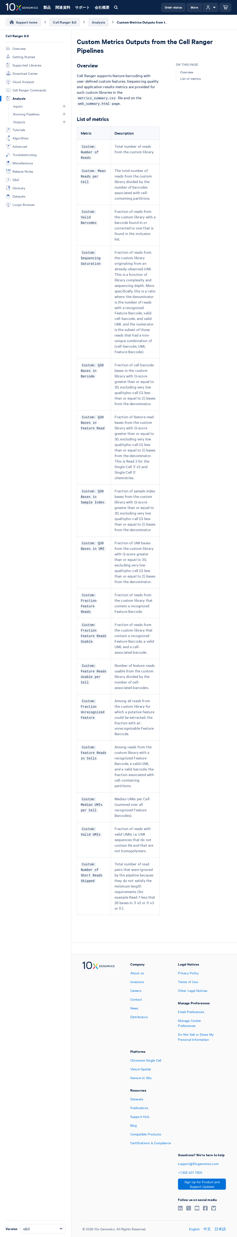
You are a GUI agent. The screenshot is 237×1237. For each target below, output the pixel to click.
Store (194, 7)
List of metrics (190, 78)
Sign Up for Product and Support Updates (202, 1184)
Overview (186, 72)
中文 (207, 1229)
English (194, 1229)
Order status (173, 7)
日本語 (220, 1229)
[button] (64, 106)
